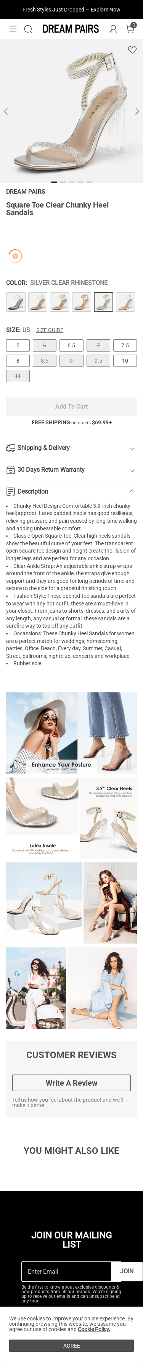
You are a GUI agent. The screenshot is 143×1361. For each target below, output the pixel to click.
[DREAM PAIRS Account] (113, 29)
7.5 (125, 345)
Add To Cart (71, 406)
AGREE (71, 1346)
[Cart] (130, 29)
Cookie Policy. (94, 1329)
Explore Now (106, 10)
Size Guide (49, 330)
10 (125, 361)
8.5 (44, 361)
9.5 (98, 361)
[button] (13, 29)
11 (18, 376)
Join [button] (126, 1271)
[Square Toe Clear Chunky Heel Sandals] (16, 302)
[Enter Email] (66, 1271)
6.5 (71, 345)
